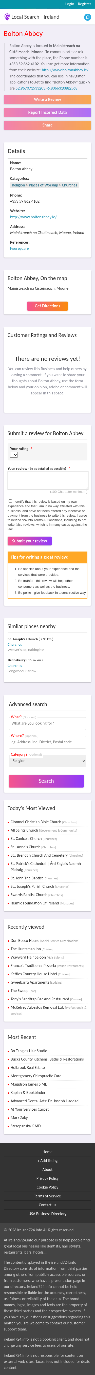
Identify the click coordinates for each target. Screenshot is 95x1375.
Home (47, 1151)
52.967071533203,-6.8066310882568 (47, 88)
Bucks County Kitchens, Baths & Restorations (47, 1059)
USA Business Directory (47, 1213)
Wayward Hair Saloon (37, 957)
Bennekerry (17, 660)
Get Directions (47, 306)
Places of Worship (43, 185)
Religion (18, 185)
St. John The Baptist (34, 878)
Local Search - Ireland (35, 16)
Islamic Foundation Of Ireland (42, 903)
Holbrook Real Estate (28, 1067)
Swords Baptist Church (37, 894)
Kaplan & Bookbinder (28, 1092)
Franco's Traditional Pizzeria (47, 965)
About (48, 1169)
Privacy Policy (47, 1178)
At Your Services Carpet (30, 1109)
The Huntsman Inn (32, 948)
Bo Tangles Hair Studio (29, 1050)
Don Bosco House (45, 940)
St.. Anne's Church (33, 846)
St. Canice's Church (34, 838)
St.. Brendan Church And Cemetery (47, 855)
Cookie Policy (48, 1187)
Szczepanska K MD (26, 1126)
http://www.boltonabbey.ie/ (65, 70)
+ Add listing (47, 1160)
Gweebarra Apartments (37, 982)
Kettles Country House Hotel (40, 973)
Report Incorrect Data (47, 112)
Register (84, 4)
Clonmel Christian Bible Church (44, 821)
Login (69, 4)
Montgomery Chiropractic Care (36, 1075)
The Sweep (23, 990)
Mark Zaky (19, 1117)
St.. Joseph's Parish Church (40, 886)
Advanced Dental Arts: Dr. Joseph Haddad (45, 1100)
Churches (69, 185)
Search (46, 780)
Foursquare (19, 248)
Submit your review (29, 541)
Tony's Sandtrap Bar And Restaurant (46, 999)
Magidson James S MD (29, 1084)
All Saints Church (44, 830)
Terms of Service (47, 1196)
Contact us (47, 1204)
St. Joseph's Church (23, 639)
